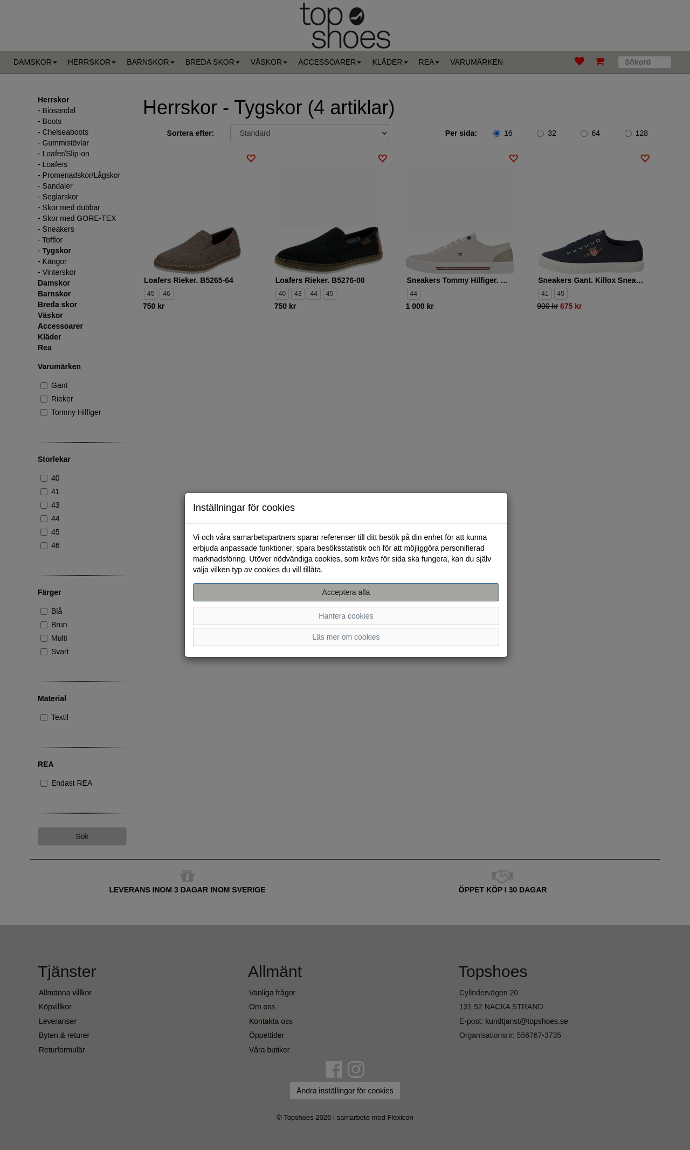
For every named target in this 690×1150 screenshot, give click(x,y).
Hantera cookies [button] (346, 616)
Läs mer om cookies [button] (346, 637)
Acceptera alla (346, 592)
